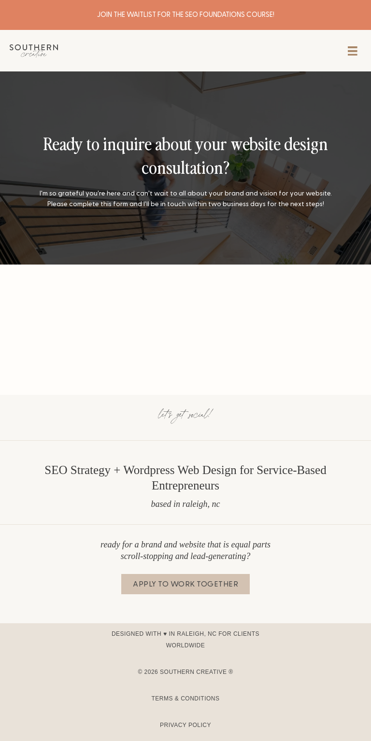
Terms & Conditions (185, 698)
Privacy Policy (185, 725)
